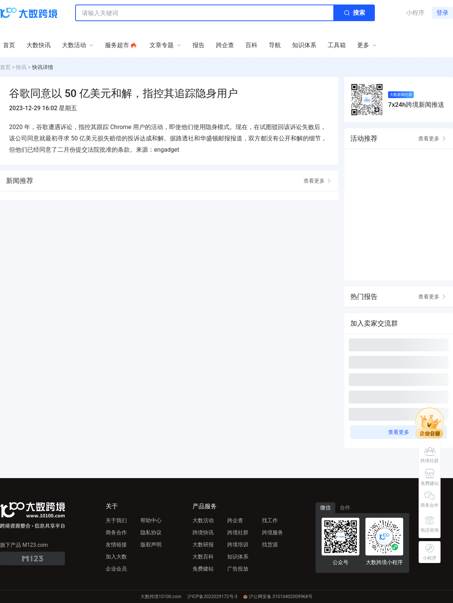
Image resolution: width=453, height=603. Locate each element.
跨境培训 (237, 544)
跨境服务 (272, 532)
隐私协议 (151, 532)
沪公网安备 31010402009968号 (278, 596)
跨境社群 (237, 532)
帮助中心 (151, 520)
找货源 (270, 544)
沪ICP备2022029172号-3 (212, 596)
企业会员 (116, 569)
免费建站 (203, 569)
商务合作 (116, 532)
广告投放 (237, 569)
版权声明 (151, 544)
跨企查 (235, 520)
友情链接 (116, 544)
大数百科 (203, 557)
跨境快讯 (203, 532)
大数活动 (203, 520)
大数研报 (203, 544)
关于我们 (116, 520)
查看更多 (318, 181)
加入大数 (116, 557)
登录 (442, 12)
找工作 (270, 520)
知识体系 (237, 557)
